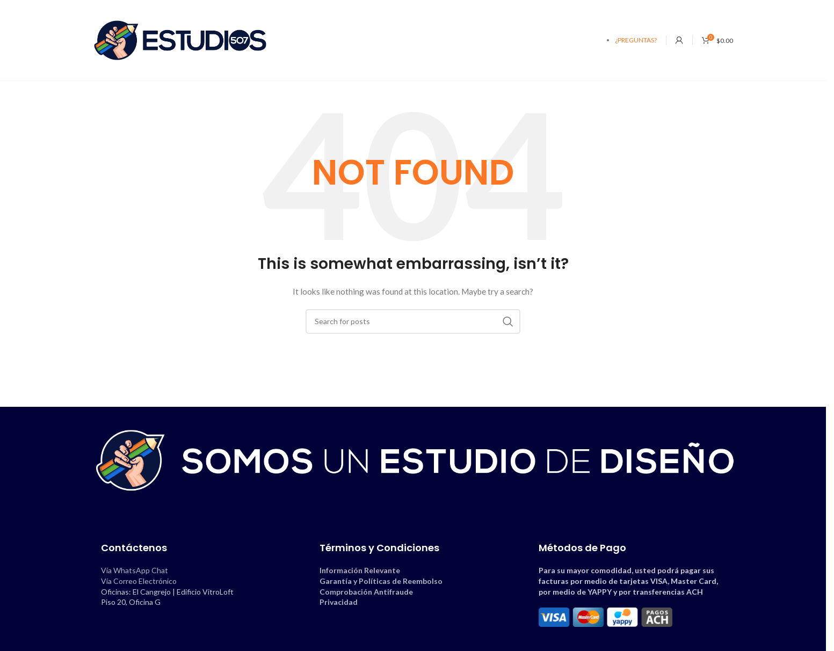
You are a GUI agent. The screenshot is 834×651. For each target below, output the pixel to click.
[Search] (413, 321)
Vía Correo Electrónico (139, 581)
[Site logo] (180, 39)
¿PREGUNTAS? (636, 40)
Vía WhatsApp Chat (134, 570)
